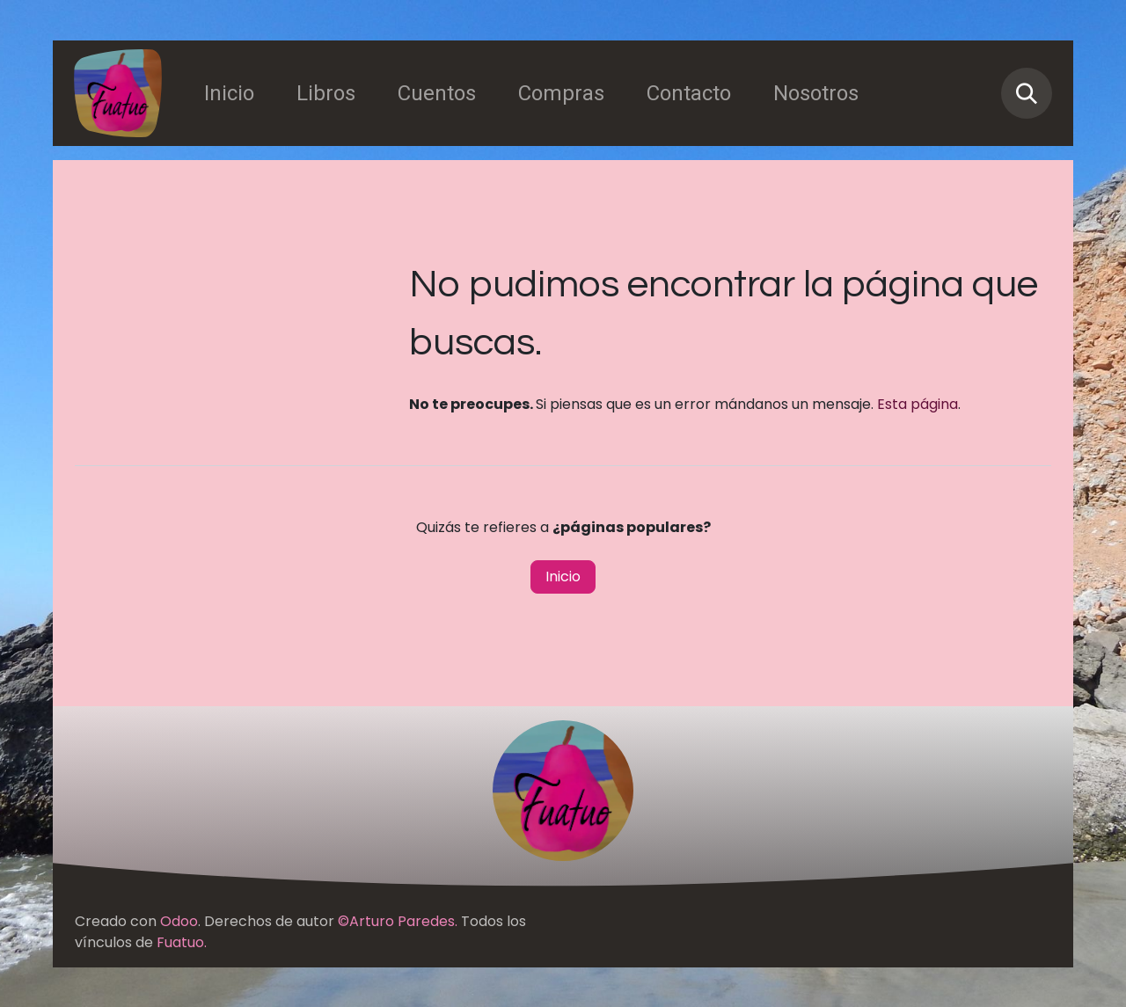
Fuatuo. (182, 942)
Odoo (179, 921)
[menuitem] (229, 93)
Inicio (563, 576)
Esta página (917, 404)
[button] (1026, 93)
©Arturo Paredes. (397, 921)
